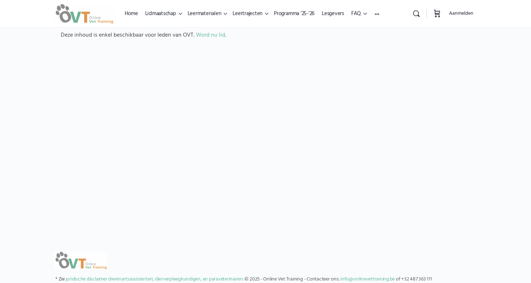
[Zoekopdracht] (416, 13)
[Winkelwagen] (437, 13)
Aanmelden (461, 13)
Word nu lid (210, 35)
